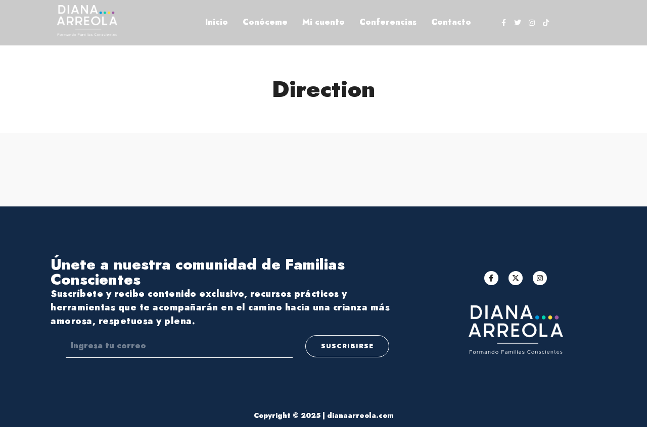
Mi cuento (323, 22)
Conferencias (388, 22)
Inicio (216, 22)
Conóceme (265, 22)
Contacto (451, 22)
